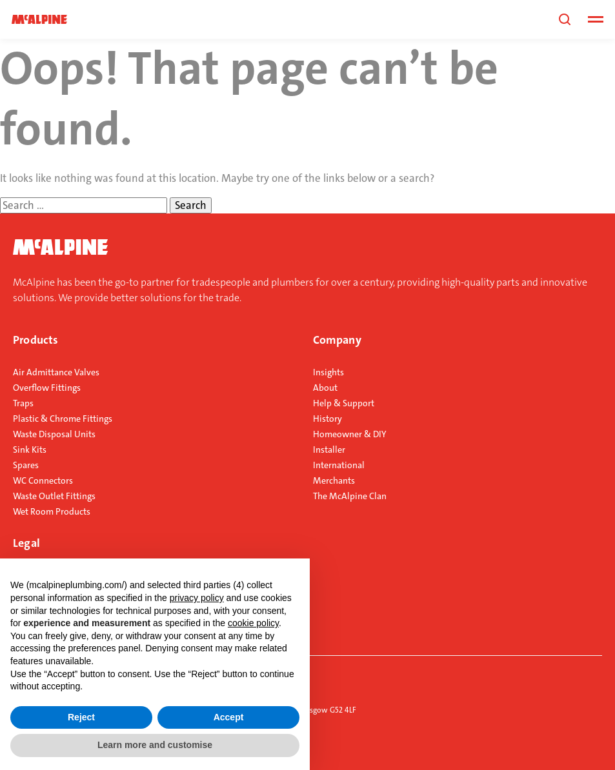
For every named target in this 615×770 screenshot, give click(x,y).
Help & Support (343, 403)
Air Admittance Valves (56, 372)
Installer (329, 449)
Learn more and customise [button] (154, 745)
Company (337, 340)
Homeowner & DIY (350, 434)
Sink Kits (29, 449)
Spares (26, 465)
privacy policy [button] (197, 598)
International (339, 465)
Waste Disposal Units (54, 434)
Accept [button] (229, 717)
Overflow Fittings (47, 387)
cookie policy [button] (253, 623)
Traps (23, 403)
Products (35, 340)
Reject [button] (81, 717)
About (325, 387)
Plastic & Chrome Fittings (62, 418)
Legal (26, 543)
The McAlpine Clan (350, 496)
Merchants (334, 480)
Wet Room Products (51, 511)
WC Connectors (43, 480)
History (327, 418)
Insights (328, 372)
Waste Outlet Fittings (54, 496)
